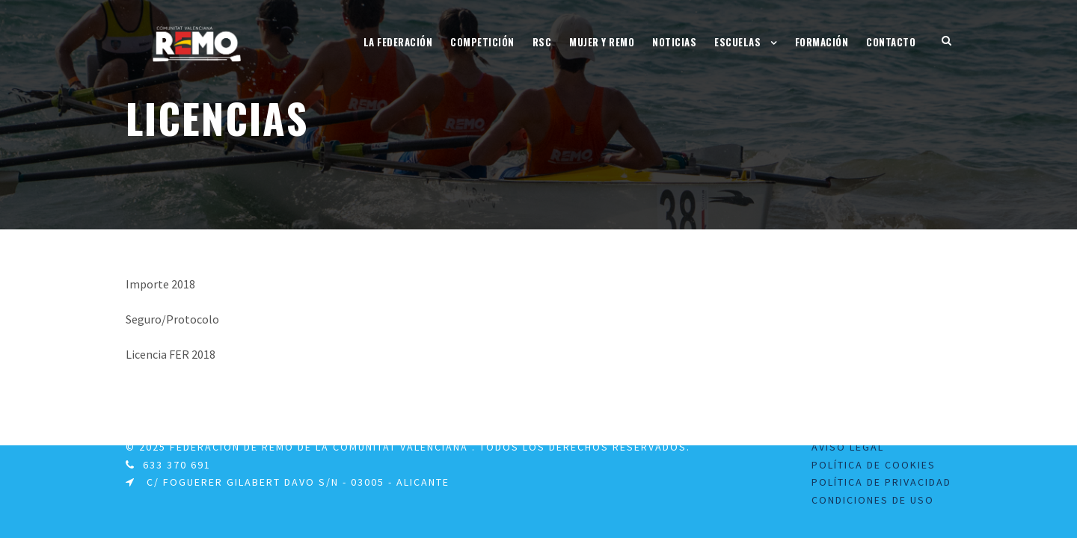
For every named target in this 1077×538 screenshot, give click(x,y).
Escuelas (737, 41)
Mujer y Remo (601, 41)
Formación (822, 41)
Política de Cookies (873, 464)
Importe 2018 (160, 283)
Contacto (890, 41)
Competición (482, 41)
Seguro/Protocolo (172, 319)
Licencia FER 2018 (170, 354)
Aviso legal (847, 447)
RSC (542, 41)
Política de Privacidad (881, 482)
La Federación (398, 41)
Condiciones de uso (872, 500)
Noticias (674, 41)
